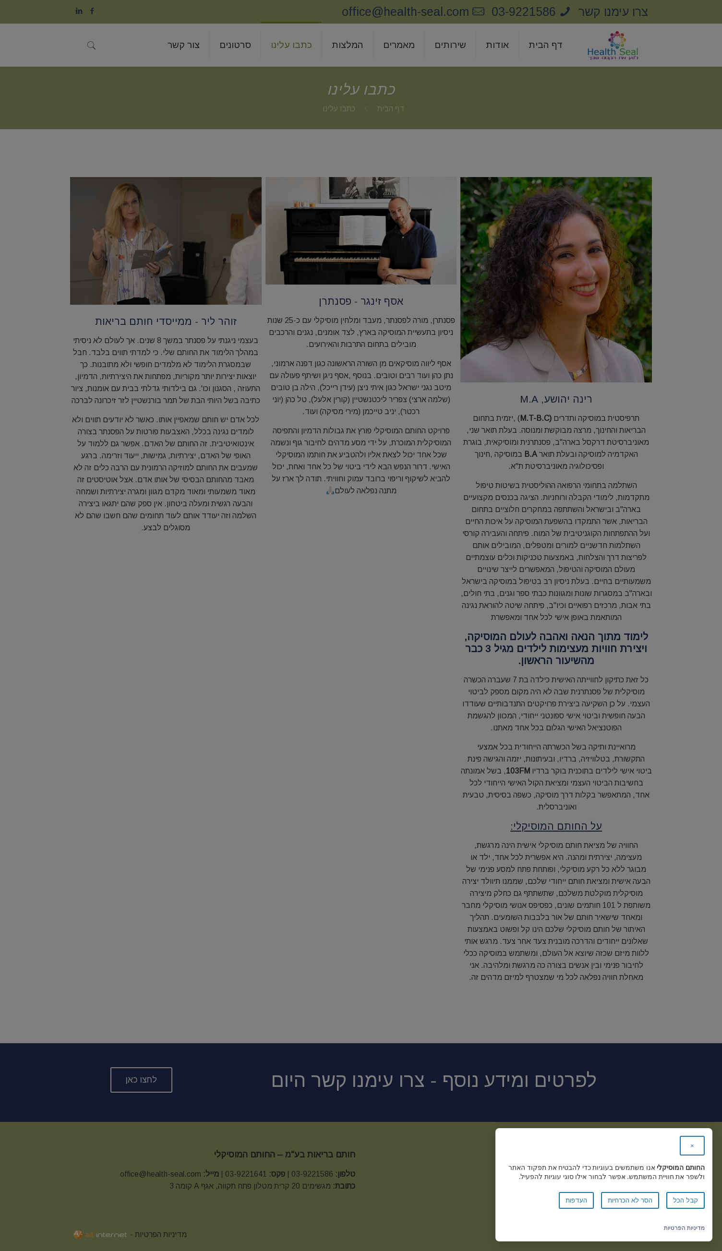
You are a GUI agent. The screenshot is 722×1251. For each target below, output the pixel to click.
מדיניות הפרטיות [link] (684, 1228)
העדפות (576, 1200)
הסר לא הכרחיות (630, 1200)
